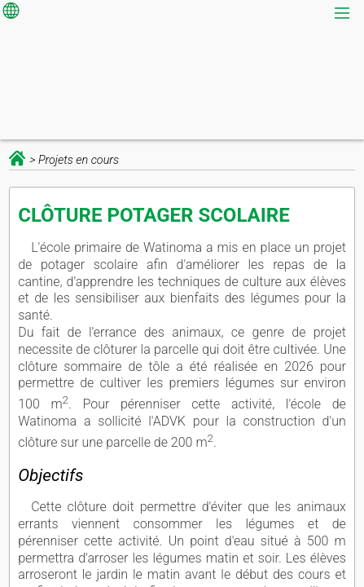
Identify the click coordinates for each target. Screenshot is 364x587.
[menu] (343, 14)
